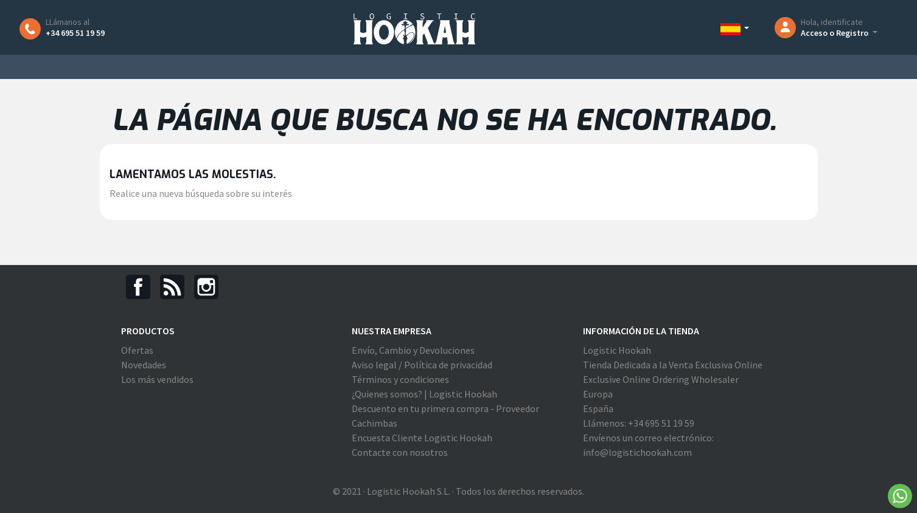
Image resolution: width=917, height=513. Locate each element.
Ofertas (137, 350)
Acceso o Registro (835, 32)
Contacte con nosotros (400, 452)
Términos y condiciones (400, 379)
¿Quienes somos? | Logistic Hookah (424, 394)
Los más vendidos (157, 379)
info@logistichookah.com (637, 452)
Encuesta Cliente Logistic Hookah (422, 438)
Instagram (206, 287)
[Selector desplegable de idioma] (735, 28)
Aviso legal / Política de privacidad (422, 365)
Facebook (138, 287)
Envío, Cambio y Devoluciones (413, 350)
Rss (172, 287)
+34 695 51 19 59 (75, 32)
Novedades (143, 365)
